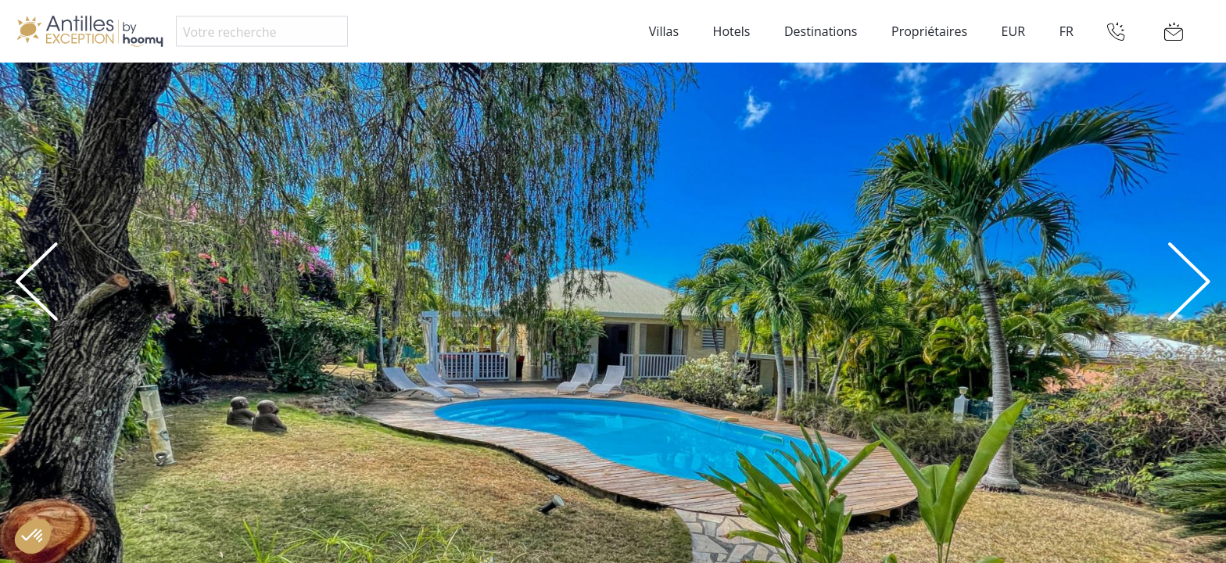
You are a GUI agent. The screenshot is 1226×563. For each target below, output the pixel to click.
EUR (1013, 31)
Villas (664, 31)
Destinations (820, 31)
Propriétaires (929, 31)
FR (1066, 31)
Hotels (732, 31)
